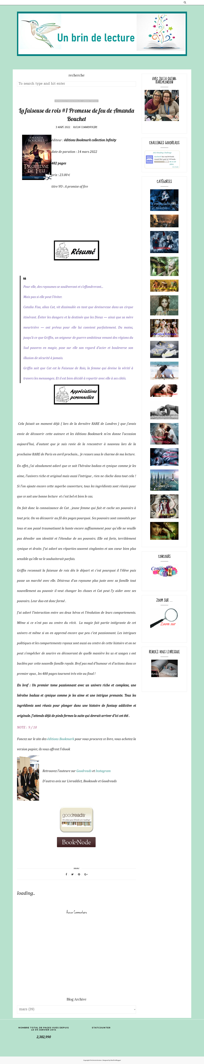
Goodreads (84, 771)
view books (175, 167)
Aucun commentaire (85, 127)
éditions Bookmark (60, 739)
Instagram (103, 771)
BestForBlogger (115, 1060)
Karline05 (157, 157)
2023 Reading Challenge (162, 153)
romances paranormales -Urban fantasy (76, 101)
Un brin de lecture (96, 1060)
